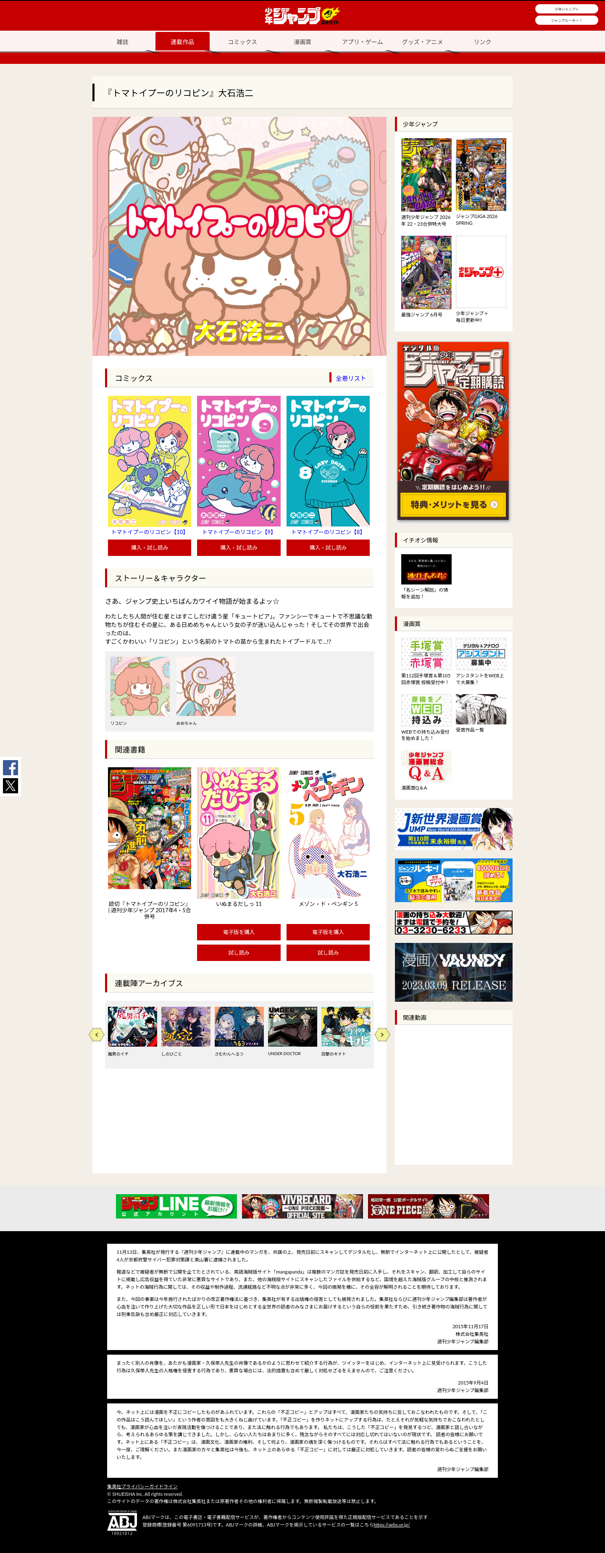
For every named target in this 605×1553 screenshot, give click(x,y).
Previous (96, 1034)
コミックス (242, 41)
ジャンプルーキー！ (567, 20)
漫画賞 (302, 41)
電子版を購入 (239, 932)
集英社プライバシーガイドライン (142, 1486)
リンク (483, 41)
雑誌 (122, 41)
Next (382, 1034)
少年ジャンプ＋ (567, 9)
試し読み (238, 953)
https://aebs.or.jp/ (392, 1524)
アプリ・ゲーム (362, 41)
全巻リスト (351, 378)
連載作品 (182, 41)
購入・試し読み (149, 548)
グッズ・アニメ (422, 41)
